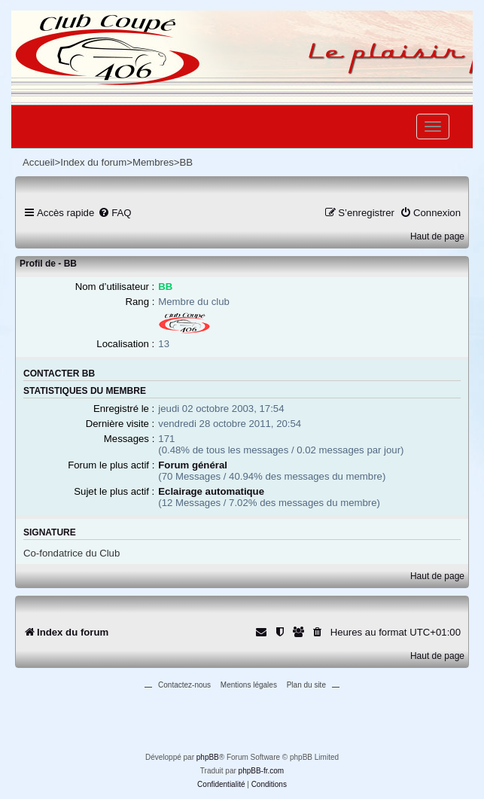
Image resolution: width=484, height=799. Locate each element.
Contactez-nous (184, 685)
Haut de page (437, 236)
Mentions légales (249, 685)
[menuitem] (114, 213)
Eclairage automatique (211, 491)
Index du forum (93, 162)
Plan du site (306, 685)
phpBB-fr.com (262, 771)
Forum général (192, 465)
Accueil (39, 162)
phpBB (207, 757)
